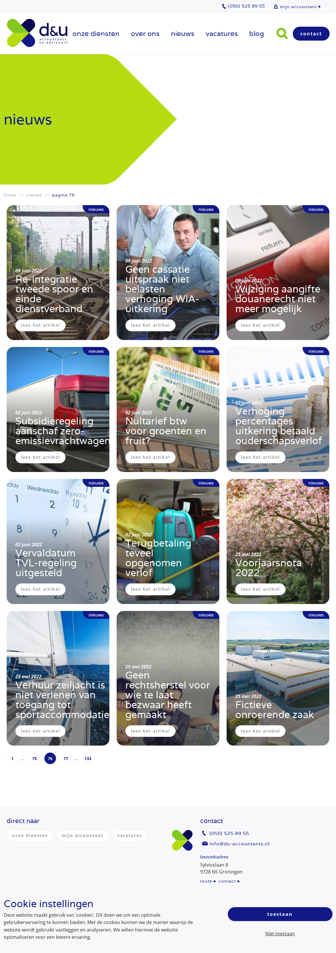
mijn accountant (298, 6)
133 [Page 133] (87, 759)
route (206, 881)
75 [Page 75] (34, 759)
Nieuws (182, 33)
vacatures (222, 33)
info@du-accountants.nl (239, 844)
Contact (311, 33)
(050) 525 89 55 (229, 834)
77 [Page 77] (66, 759)
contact (227, 881)
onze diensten (96, 33)
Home (10, 195)
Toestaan (280, 914)
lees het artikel (40, 325)
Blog (256, 33)
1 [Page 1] (12, 759)
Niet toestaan (280, 933)
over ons (145, 33)
